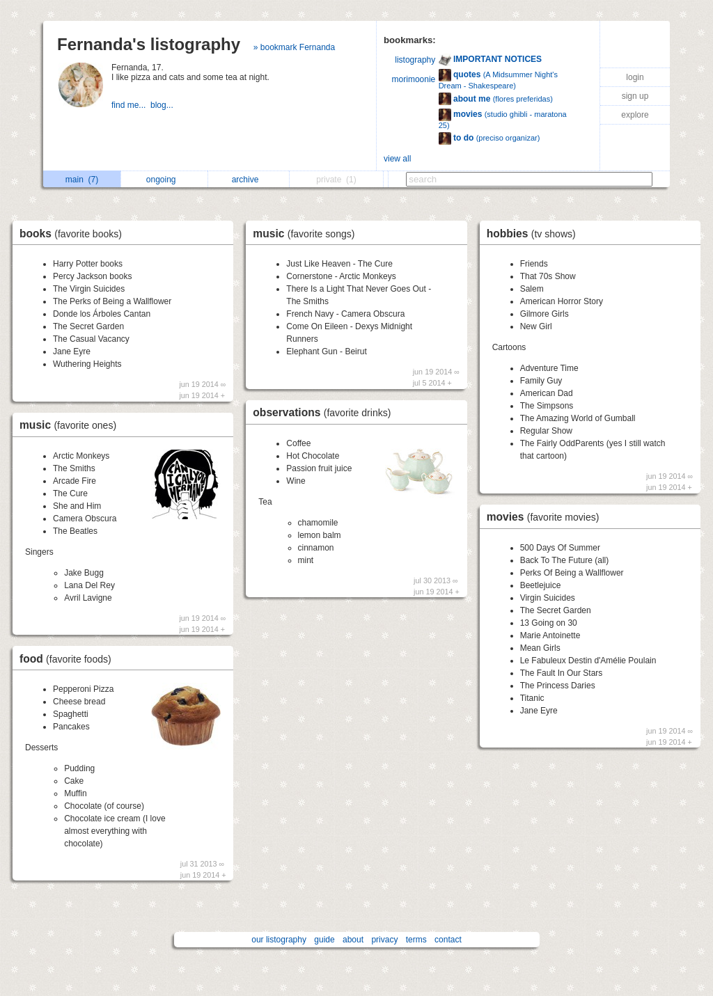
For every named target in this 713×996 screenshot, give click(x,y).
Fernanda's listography (148, 44)
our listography (278, 939)
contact (448, 939)
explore (634, 115)
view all (397, 159)
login (634, 77)
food (68, 659)
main (81, 179)
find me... (130, 105)
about (353, 939)
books (74, 233)
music (71, 425)
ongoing (164, 179)
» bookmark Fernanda (294, 47)
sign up (635, 96)
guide (324, 939)
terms (416, 939)
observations (325, 412)
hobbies (535, 233)
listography (415, 60)
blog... (162, 105)
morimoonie (414, 79)
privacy (384, 939)
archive (249, 179)
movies (546, 517)
